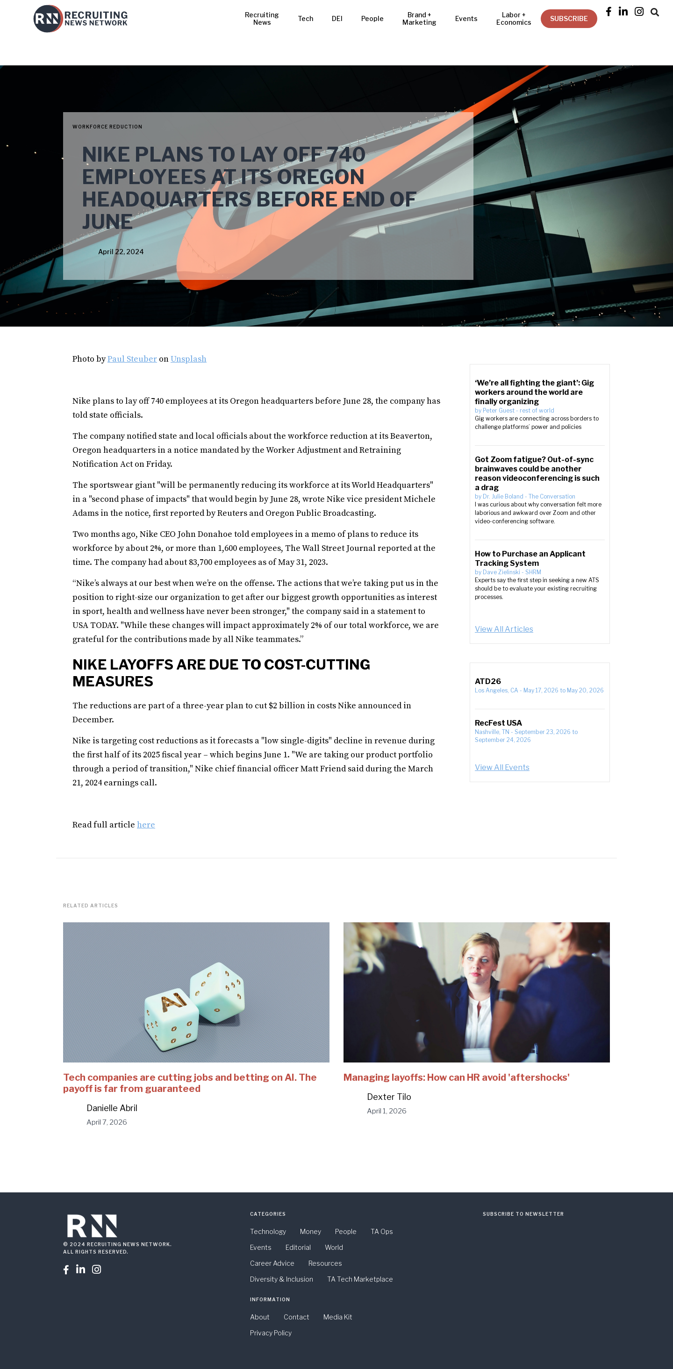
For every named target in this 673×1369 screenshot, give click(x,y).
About (260, 1317)
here (146, 825)
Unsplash (189, 359)
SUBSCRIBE (569, 18)
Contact (296, 1317)
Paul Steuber (132, 359)
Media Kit (337, 1317)
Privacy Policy (271, 1333)
